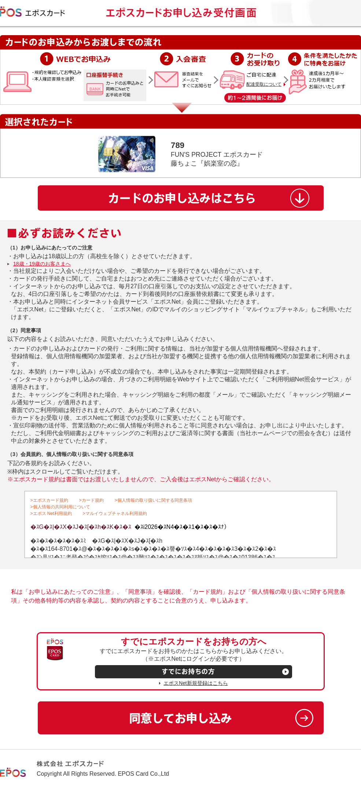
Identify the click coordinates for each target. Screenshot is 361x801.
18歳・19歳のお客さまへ (42, 264)
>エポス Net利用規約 (51, 513)
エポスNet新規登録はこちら (195, 683)
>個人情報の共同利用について (60, 506)
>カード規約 (91, 500)
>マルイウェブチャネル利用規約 (115, 513)
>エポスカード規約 (49, 500)
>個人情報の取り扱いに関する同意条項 (153, 500)
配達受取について (263, 84)
